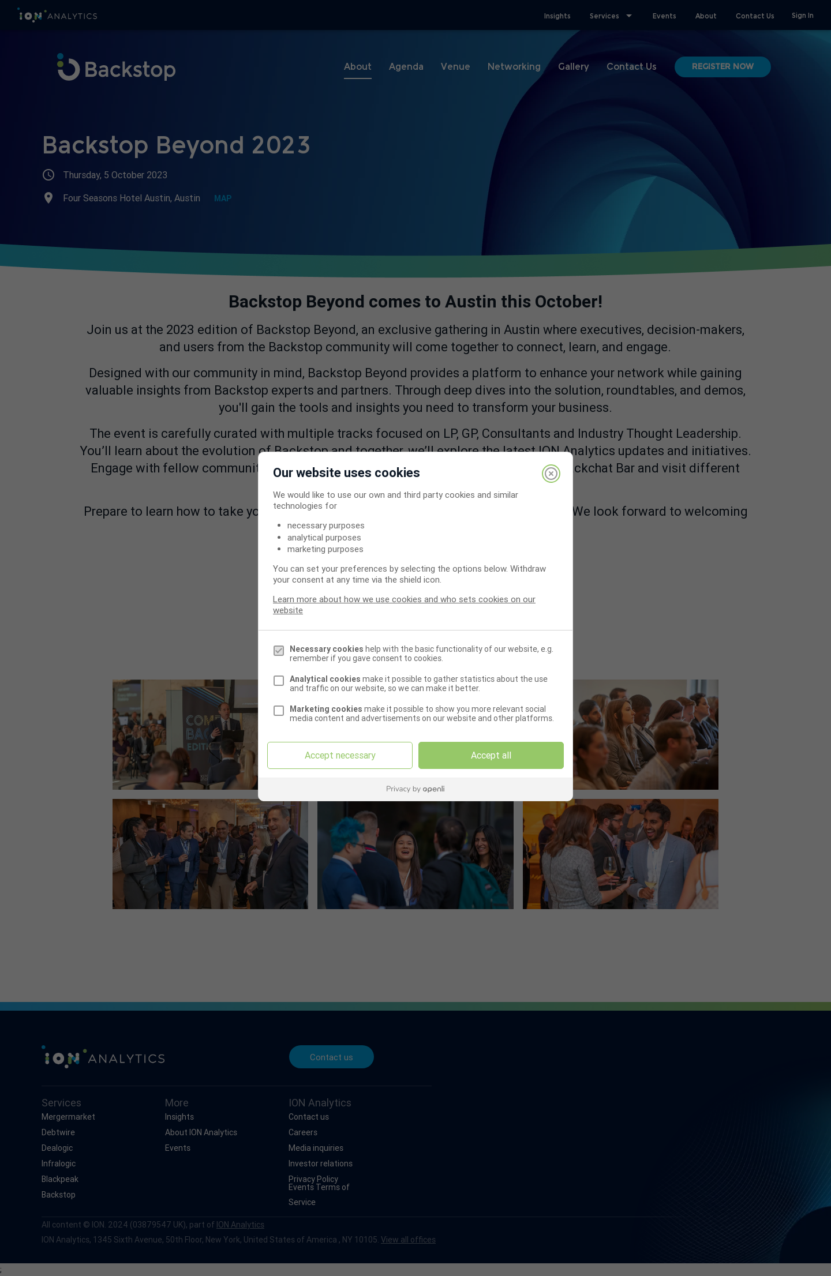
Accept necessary (340, 755)
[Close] (551, 474)
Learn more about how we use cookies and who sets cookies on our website (404, 605)
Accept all (491, 755)
